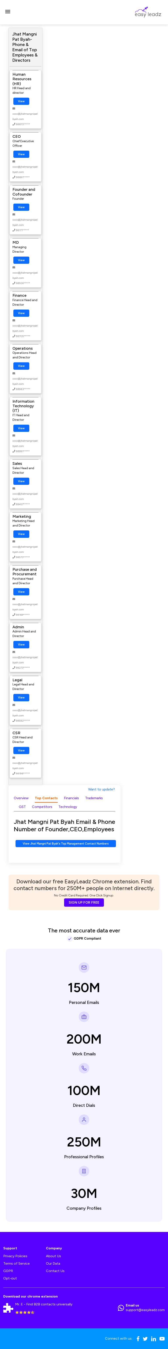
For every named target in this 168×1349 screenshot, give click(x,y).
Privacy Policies (15, 1256)
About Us (53, 1256)
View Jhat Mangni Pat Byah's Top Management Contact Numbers (66, 843)
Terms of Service (16, 1263)
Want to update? (101, 789)
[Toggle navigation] (7, 12)
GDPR (8, 1271)
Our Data (53, 1263)
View (21, 101)
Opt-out (10, 1278)
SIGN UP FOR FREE (84, 902)
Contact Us (55, 1271)
